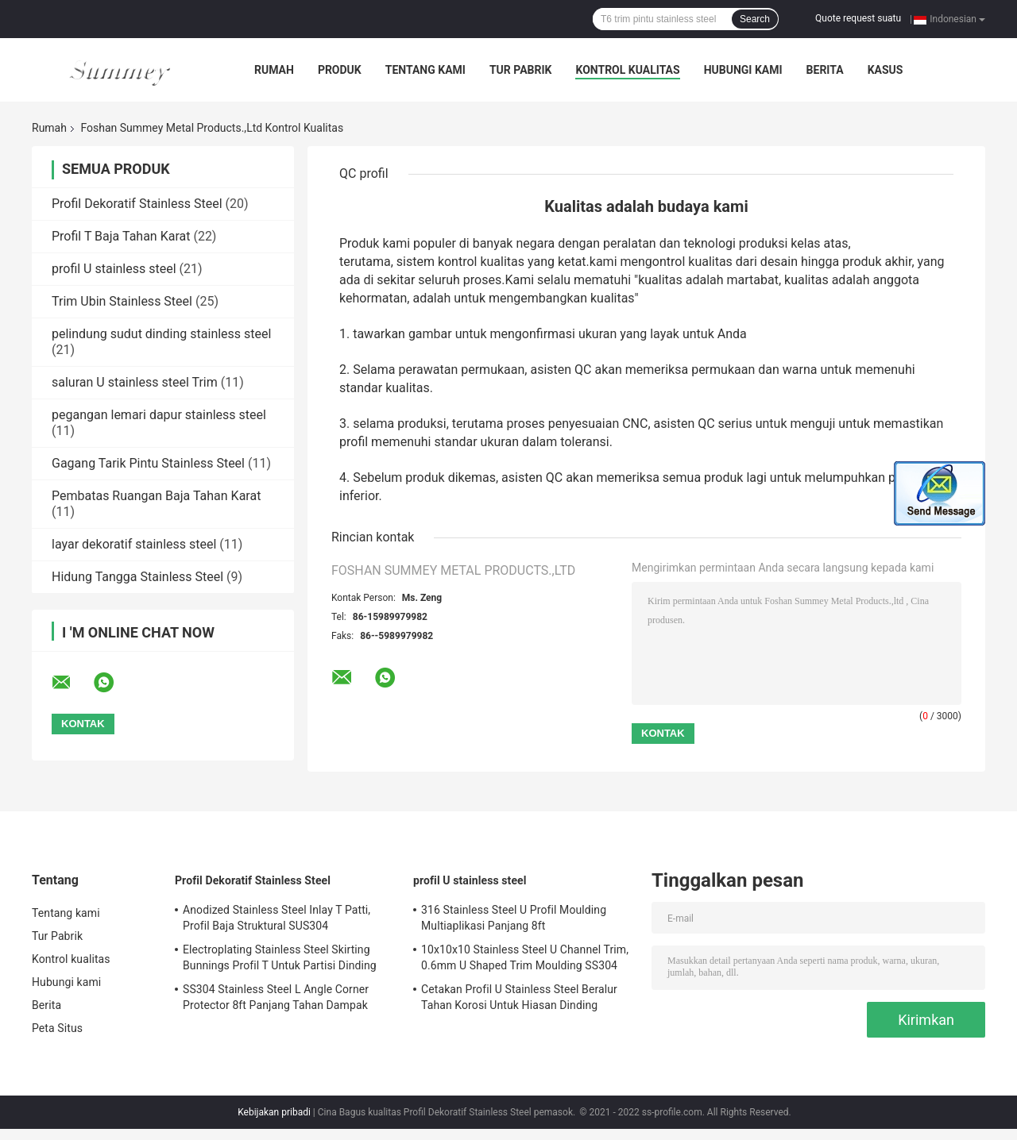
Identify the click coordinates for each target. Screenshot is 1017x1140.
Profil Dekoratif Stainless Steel (137, 203)
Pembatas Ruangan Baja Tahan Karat (156, 495)
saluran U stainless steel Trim (135, 382)
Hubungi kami (743, 70)
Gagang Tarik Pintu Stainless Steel (148, 463)
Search (755, 19)
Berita (825, 70)
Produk (340, 70)
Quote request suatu (858, 18)
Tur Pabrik (520, 70)
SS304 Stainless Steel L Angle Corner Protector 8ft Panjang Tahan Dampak (276, 997)
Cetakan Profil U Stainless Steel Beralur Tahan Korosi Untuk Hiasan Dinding (519, 997)
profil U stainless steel (114, 268)
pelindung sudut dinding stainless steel (161, 333)
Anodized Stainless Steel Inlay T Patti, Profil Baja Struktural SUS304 (276, 917)
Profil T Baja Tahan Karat (121, 236)
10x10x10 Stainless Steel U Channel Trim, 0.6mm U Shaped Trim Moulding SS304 (524, 957)
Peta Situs (57, 1028)
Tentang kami (425, 70)
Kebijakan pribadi (274, 1112)
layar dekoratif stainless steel (134, 544)
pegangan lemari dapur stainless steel (159, 414)
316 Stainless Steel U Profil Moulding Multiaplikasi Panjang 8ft (513, 917)
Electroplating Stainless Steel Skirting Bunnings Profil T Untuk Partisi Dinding (280, 957)
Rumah (274, 70)
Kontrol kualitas (627, 70)
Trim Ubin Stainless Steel (122, 301)
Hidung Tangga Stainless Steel (137, 576)
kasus (885, 70)
